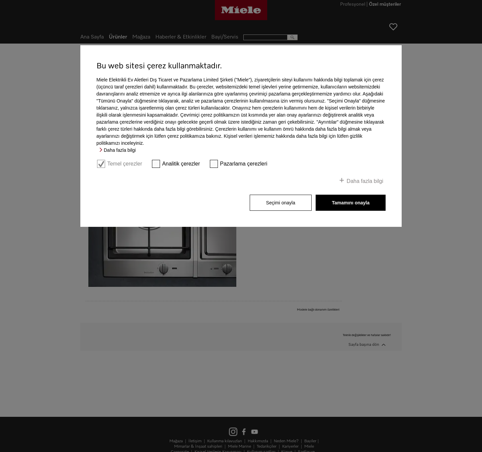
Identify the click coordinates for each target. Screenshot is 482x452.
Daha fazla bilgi (120, 150)
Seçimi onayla (280, 202)
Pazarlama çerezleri (243, 164)
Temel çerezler (124, 164)
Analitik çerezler (181, 164)
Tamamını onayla (351, 202)
